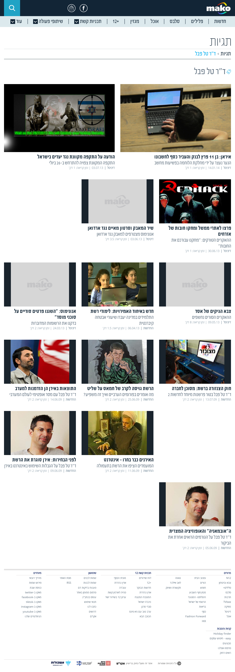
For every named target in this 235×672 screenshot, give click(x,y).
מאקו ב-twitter (33, 592)
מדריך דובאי (35, 578)
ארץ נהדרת (145, 592)
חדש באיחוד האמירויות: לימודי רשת (122, 312)
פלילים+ (227, 587)
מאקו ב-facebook (31, 597)
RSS (69, 582)
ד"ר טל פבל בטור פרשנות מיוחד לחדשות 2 (199, 395)
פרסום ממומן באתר (86, 592)
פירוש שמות (35, 582)
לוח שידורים (145, 578)
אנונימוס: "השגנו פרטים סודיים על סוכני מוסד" (45, 314)
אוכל (228, 616)
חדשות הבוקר (144, 587)
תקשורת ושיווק (173, 587)
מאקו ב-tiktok (33, 602)
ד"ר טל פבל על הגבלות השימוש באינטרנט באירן (40, 466)
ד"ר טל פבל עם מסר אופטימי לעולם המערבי (42, 395)
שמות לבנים (90, 578)
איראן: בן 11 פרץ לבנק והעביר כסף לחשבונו (192, 157)
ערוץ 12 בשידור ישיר (115, 597)
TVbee (227, 602)
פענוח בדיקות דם (87, 587)
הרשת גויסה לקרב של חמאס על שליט (120, 389)
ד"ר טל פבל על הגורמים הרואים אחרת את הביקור (199, 540)
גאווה (178, 578)
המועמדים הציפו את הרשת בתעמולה (125, 466)
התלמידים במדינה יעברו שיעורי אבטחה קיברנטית (124, 320)
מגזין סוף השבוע (197, 592)
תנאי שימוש (90, 602)
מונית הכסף (120, 578)
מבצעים (227, 643)
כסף (204, 611)
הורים (203, 582)
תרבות (227, 597)
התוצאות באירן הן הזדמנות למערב (45, 389)
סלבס (228, 592)
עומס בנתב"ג (89, 597)
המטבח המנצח (143, 597)
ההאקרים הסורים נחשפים (211, 317)
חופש (203, 587)
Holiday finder (222, 633)
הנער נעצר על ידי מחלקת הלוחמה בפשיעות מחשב (192, 163)
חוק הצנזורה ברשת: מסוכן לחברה (201, 389)
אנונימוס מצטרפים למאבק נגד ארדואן (125, 234)
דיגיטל (228, 611)
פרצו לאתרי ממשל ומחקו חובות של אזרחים (200, 231)
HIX (204, 621)
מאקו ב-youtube (32, 611)
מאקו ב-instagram (31, 606)
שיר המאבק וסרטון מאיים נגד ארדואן (121, 228)
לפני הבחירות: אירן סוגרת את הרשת (44, 460)
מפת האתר (65, 578)
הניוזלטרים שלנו (33, 616)
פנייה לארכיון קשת (117, 592)
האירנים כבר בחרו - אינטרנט (129, 460)
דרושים (92, 611)
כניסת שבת (35, 587)
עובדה (122, 587)
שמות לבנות (89, 582)
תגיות (226, 54)
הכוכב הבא (145, 616)
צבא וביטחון (225, 582)
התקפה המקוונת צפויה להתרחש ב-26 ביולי (82, 163)
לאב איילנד (175, 582)
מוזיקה (227, 606)
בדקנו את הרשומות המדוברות (53, 323)
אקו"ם (93, 616)
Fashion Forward (195, 616)
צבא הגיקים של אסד (213, 312)
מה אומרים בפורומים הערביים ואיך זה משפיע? (118, 395)
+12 (149, 582)
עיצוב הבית (200, 578)
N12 (228, 578)
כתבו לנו (91, 606)
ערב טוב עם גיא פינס (140, 611)
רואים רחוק (225, 652)
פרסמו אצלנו (224, 648)
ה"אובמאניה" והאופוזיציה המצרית (200, 531)
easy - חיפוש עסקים (220, 638)
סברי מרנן (146, 606)
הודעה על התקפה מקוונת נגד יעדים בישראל (76, 157)
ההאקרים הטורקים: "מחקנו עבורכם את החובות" (201, 243)
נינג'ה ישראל (144, 602)
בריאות (202, 606)
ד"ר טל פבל (205, 54)
